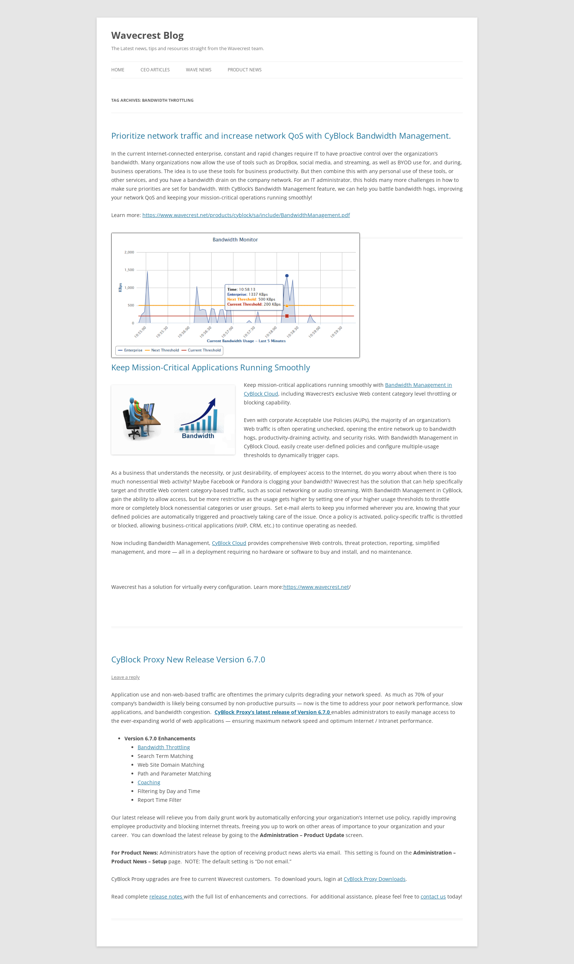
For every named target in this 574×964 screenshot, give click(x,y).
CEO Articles (155, 70)
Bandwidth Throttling (164, 747)
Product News (245, 70)
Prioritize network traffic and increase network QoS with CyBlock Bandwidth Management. (281, 135)
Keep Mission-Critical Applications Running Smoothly (210, 367)
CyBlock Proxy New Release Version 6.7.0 (188, 659)
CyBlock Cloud (229, 542)
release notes (166, 896)
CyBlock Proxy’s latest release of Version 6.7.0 (272, 712)
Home (117, 70)
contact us (433, 896)
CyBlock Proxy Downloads (375, 878)
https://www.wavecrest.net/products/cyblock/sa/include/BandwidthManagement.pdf (246, 215)
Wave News (199, 70)
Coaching (149, 782)
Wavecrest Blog (147, 35)
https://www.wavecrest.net (316, 586)
